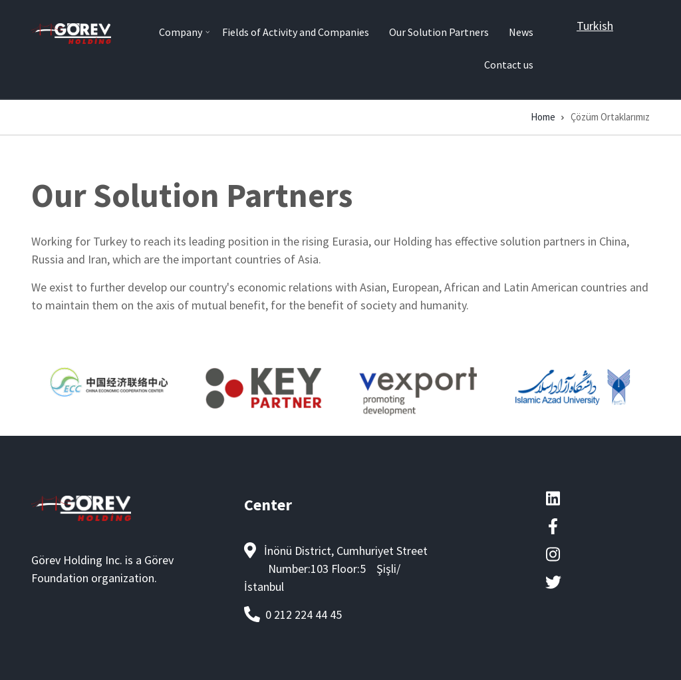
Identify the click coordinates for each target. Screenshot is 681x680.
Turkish (595, 25)
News (521, 32)
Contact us (508, 64)
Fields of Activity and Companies (295, 32)
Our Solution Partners (439, 32)
